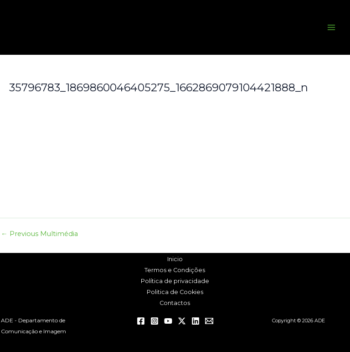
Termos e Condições (174, 270)
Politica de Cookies (175, 292)
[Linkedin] (195, 321)
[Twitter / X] (182, 321)
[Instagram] (154, 321)
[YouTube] (168, 321)
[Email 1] (209, 321)
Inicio (175, 259)
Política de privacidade (175, 281)
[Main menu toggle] (331, 27)
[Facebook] (141, 321)
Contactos (175, 302)
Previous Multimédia (39, 234)
